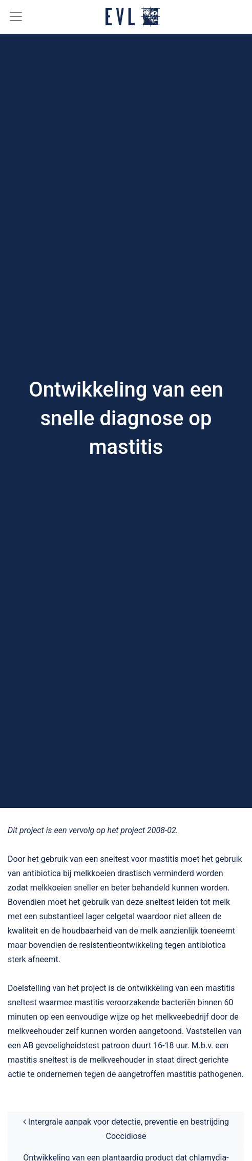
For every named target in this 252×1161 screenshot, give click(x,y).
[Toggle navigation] (12, 16)
